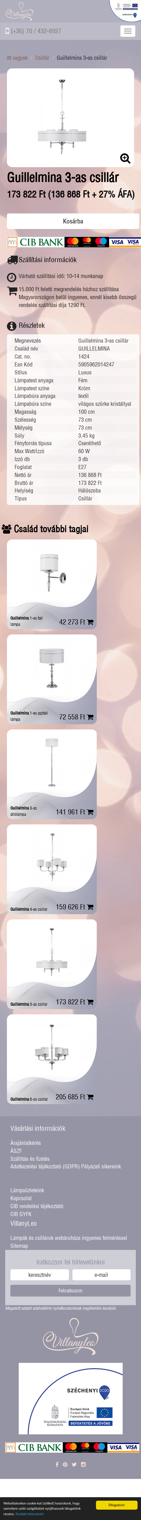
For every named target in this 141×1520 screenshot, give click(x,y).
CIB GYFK (21, 1214)
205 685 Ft (75, 1096)
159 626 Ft (75, 906)
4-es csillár (28, 909)
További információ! (30, 1514)
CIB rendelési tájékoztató (36, 1206)
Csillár (42, 57)
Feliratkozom (70, 1291)
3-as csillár (28, 1004)
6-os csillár (29, 1099)
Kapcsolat (21, 1198)
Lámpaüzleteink (27, 1190)
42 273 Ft (76, 622)
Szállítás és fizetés (30, 1158)
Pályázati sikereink (101, 1166)
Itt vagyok (17, 57)
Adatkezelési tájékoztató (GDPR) (45, 1166)
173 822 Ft (75, 1001)
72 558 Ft (76, 717)
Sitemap (19, 1245)
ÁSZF (16, 1150)
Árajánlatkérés (25, 1142)
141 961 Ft (75, 811)
